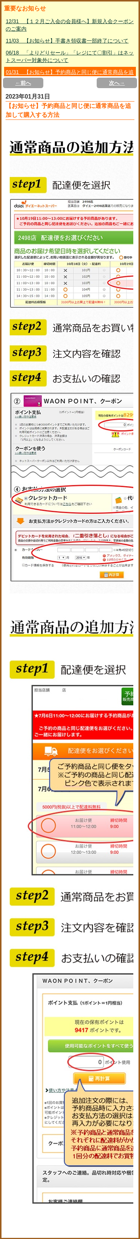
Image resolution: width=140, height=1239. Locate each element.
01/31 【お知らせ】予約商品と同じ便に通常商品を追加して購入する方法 (70, 76)
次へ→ (117, 83)
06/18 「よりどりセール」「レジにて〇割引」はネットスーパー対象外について (70, 56)
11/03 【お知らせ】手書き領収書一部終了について (67, 41)
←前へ (23, 83)
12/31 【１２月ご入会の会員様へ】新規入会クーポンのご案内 (70, 25)
